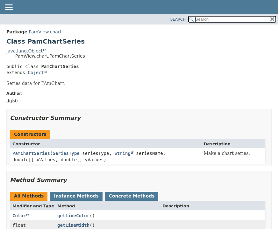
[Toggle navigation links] (8, 7)
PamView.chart (45, 31)
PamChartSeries (31, 153)
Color (19, 215)
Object (36, 72)
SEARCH (178, 19)
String (122, 153)
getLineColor (73, 215)
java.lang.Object (24, 50)
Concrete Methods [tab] (132, 195)
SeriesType (66, 153)
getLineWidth (73, 225)
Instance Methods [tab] (76, 195)
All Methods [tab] (29, 195)
